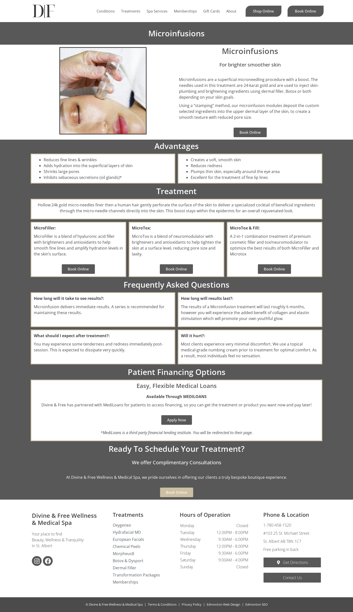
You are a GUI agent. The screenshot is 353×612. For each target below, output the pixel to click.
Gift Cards (211, 11)
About (231, 11)
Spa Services (157, 11)
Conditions (106, 11)
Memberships (185, 11)
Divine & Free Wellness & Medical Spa (64, 519)
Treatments (130, 11)
